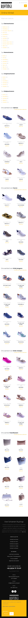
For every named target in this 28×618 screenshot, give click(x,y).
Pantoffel (5, 34)
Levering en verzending (14, 554)
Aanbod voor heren (14, 541)
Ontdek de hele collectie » (20, 109)
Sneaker (6, 47)
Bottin (5, 55)
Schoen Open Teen (8, 43)
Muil (5, 32)
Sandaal (6, 38)
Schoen (5, 40)
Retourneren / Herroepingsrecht (14, 556)
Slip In (5, 45)
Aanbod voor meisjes (14, 545)
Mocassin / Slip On (8, 30)
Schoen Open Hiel (8, 42)
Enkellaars (6, 28)
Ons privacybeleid (14, 558)
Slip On (5, 67)
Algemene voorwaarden (14, 560)
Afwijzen (6, 613)
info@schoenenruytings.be (14, 583)
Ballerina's (6, 27)
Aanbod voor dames (14, 539)
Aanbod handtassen (14, 548)
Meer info (24, 531)
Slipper (5, 100)
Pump (5, 36)
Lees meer (5, 611)
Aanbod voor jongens (14, 543)
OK (11, 613)
